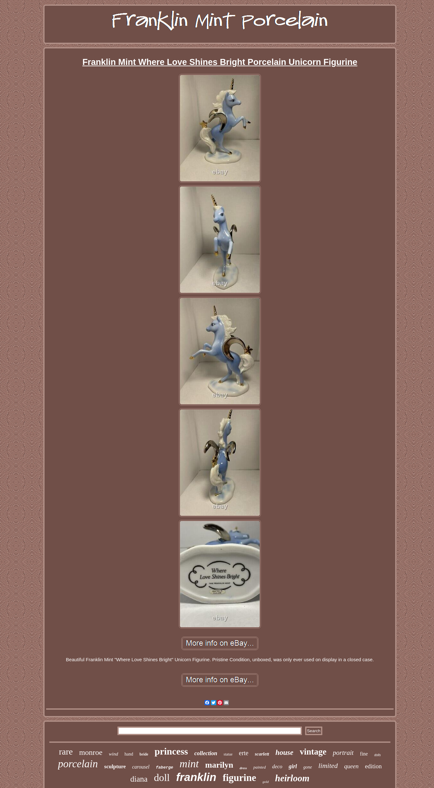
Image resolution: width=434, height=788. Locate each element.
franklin (196, 777)
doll (162, 777)
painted (259, 767)
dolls (377, 755)
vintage (313, 751)
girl (293, 766)
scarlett (262, 753)
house (284, 752)
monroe (90, 752)
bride (143, 754)
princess (171, 751)
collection (205, 753)
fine (364, 753)
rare (66, 751)
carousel (141, 767)
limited (328, 766)
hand (128, 754)
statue (228, 754)
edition (373, 766)
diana (139, 779)
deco (277, 766)
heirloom (292, 778)
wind (113, 753)
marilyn (219, 765)
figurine (239, 777)
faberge (164, 767)
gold (265, 782)
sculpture (115, 766)
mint (189, 764)
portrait (343, 752)
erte (243, 752)
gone (307, 767)
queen (351, 766)
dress (243, 768)
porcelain (78, 764)
